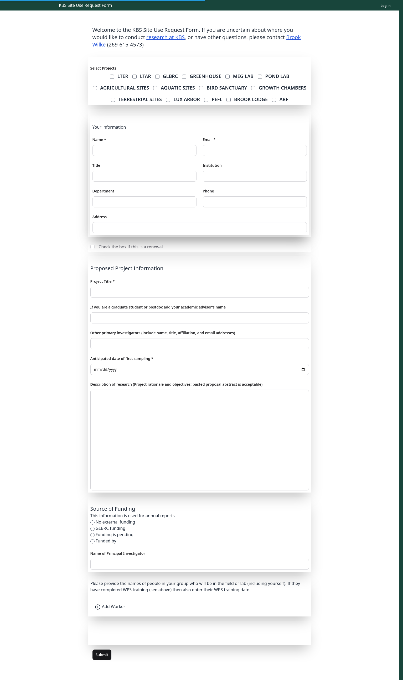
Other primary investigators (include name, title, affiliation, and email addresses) (162, 332)
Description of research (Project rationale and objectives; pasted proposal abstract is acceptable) (176, 384)
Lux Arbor (183, 99)
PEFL (213, 99)
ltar (141, 76)
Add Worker (110, 606)
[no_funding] (92, 522)
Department (103, 191)
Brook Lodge (247, 99)
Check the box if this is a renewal (126, 247)
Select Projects (103, 68)
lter (119, 76)
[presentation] (130, 633)
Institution (212, 165)
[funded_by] (92, 541)
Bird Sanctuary (223, 88)
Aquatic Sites (174, 88)
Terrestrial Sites (136, 99)
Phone (208, 191)
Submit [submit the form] (102, 654)
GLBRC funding (111, 528)
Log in (385, 5)
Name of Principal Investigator (117, 553)
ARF (280, 99)
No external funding (115, 522)
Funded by (106, 541)
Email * (209, 139)
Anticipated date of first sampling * (121, 358)
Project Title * (102, 281)
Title (96, 165)
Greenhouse (201, 76)
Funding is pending (114, 534)
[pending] (92, 535)
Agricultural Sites (121, 88)
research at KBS (165, 37)
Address (99, 216)
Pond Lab (273, 76)
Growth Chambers (278, 88)
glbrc (166, 76)
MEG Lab (239, 76)
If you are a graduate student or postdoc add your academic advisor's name (158, 307)
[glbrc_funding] (92, 529)
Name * (99, 139)
